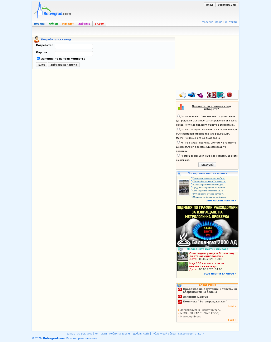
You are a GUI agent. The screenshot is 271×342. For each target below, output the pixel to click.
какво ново (185, 333)
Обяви (53, 23)
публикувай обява (164, 333)
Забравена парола (63, 64)
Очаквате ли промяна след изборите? (211, 108)
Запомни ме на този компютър (61, 58)
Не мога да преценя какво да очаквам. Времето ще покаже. (207, 157)
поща (218, 22)
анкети (199, 333)
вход (209, 4)
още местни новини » (221, 200)
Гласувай (207, 164)
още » (232, 306)
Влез (41, 64)
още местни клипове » (220, 273)
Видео (99, 23)
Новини (39, 23)
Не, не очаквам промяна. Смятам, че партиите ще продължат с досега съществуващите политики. (206, 146)
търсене (207, 22)
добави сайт (141, 333)
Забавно (84, 23)
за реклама (84, 333)
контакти (230, 22)
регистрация (227, 4)
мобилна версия (120, 333)
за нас (71, 333)
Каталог (68, 23)
